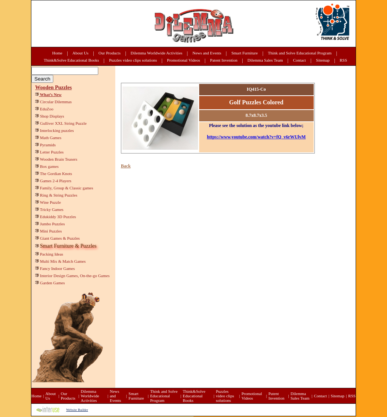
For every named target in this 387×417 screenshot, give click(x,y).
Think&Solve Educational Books (71, 60)
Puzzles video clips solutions (133, 60)
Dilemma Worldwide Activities (157, 53)
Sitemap (323, 60)
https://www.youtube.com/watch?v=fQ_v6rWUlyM (256, 137)
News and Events (206, 53)
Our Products (110, 53)
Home (57, 53)
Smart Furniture (244, 53)
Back (126, 166)
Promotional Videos (183, 60)
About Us (80, 53)
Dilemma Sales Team (265, 60)
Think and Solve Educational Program (300, 53)
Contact (299, 60)
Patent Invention (223, 60)
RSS (343, 60)
